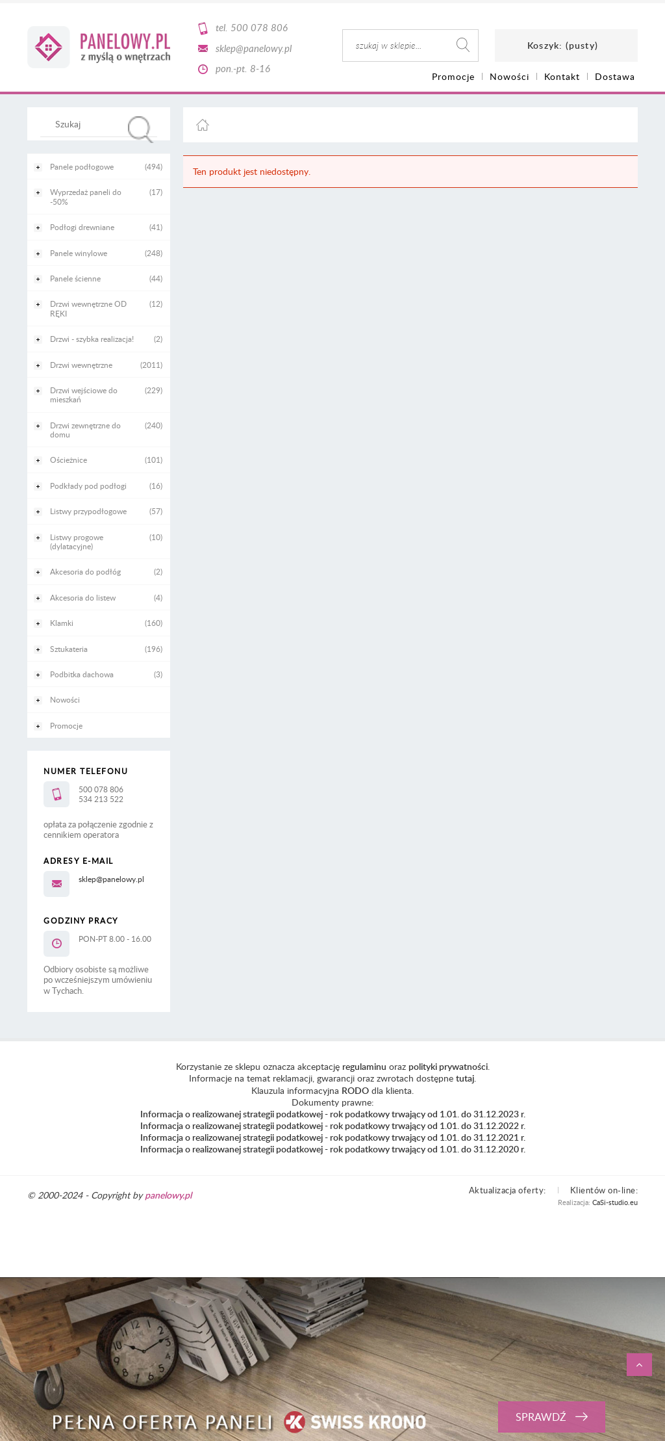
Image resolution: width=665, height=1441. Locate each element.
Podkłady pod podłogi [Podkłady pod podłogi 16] (88, 485)
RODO (355, 1090)
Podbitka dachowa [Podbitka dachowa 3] (82, 674)
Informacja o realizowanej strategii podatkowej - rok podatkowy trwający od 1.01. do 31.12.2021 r (331, 1137)
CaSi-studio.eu (615, 1202)
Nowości (65, 699)
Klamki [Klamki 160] (61, 622)
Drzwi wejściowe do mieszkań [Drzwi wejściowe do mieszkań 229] (84, 394)
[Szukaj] (141, 129)
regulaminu (364, 1066)
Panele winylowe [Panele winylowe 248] (78, 253)
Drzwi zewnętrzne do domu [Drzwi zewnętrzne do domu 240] (85, 429)
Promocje (66, 725)
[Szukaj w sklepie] (101, 123)
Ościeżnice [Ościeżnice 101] (68, 459)
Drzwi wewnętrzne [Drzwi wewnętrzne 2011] (81, 364)
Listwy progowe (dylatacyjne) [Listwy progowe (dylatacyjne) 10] (76, 541)
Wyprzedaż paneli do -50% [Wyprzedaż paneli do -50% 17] (85, 196)
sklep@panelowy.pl (254, 48)
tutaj (465, 1078)
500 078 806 (259, 27)
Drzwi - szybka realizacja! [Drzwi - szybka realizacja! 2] (92, 338)
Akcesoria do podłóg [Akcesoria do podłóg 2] (85, 571)
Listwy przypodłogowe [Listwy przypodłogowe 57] (88, 511)
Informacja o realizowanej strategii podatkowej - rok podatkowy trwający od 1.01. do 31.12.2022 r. (332, 1125)
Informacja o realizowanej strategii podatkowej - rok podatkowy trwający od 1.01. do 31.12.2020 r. (332, 1149)
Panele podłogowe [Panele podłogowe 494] (82, 166)
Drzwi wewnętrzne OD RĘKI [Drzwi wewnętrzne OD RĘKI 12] (88, 308)
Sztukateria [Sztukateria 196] (69, 648)
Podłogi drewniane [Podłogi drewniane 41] (82, 227)
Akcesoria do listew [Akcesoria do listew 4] (83, 597)
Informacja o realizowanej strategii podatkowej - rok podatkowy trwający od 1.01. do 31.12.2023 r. (332, 1114)
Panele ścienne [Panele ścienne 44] (75, 278)
